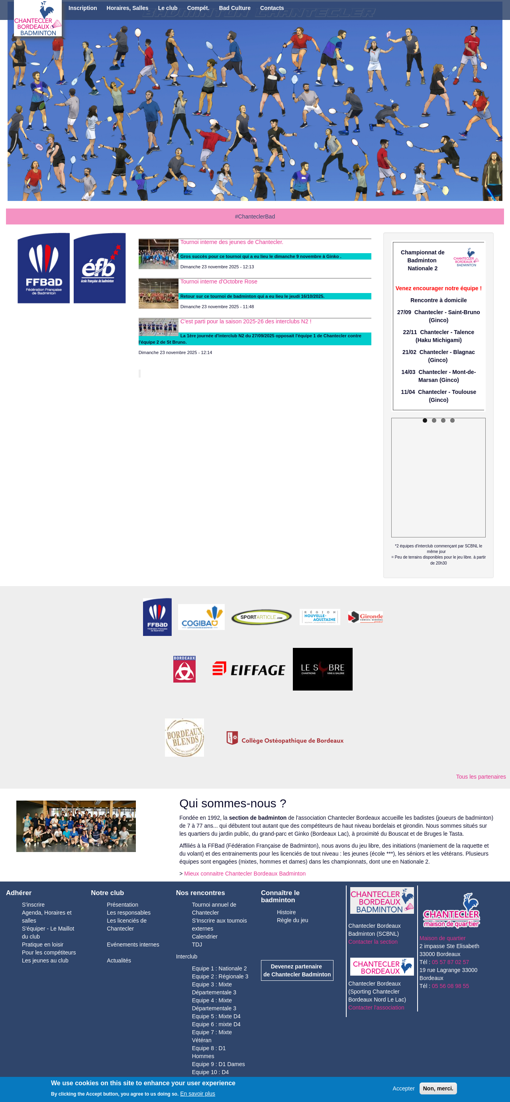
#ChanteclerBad (255, 216)
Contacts (272, 8)
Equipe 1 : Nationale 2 (219, 968)
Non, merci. (438, 1088)
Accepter (404, 1088)
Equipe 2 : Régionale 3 (220, 976)
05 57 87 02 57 (450, 962)
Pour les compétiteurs (49, 952)
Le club (168, 8)
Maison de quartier (443, 938)
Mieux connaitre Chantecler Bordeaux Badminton (245, 873)
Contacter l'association (376, 1007)
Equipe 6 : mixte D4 (216, 1024)
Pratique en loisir (42, 944)
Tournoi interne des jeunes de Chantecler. (231, 242)
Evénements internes (133, 944)
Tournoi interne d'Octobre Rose (218, 281)
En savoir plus (197, 1093)
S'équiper (34, 928)
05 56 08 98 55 (450, 986)
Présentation (122, 904)
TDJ (197, 944)
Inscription (83, 8)
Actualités (119, 960)
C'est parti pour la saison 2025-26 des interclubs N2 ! (246, 321)
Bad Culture (235, 8)
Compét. (198, 8)
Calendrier (205, 936)
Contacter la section (373, 942)
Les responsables (129, 912)
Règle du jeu (292, 920)
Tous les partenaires (481, 776)
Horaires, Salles (128, 8)
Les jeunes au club (45, 960)
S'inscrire (33, 904)
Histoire (286, 912)
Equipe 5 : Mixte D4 (216, 1016)
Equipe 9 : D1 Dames (218, 1064)
